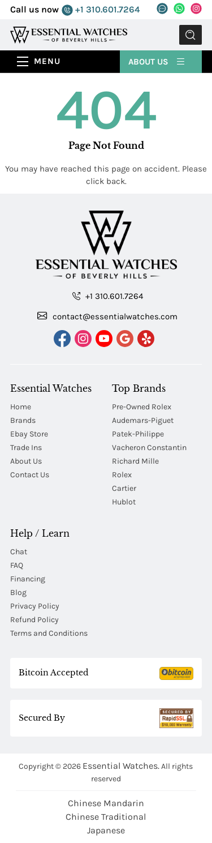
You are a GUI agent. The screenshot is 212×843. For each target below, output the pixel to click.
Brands (23, 420)
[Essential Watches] (68, 34)
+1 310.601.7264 (101, 10)
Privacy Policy (34, 606)
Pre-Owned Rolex (141, 407)
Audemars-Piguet (143, 420)
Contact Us (29, 475)
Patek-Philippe (138, 434)
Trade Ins (26, 447)
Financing (27, 579)
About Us (157, 61)
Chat (18, 552)
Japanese (106, 830)
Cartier (124, 488)
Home (20, 407)
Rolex (122, 475)
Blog (18, 592)
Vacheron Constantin (149, 447)
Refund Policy (34, 619)
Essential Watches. (121, 765)
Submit (190, 35)
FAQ (16, 565)
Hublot (124, 502)
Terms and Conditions (49, 633)
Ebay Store (29, 434)
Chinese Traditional (106, 816)
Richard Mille (135, 461)
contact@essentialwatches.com (107, 316)
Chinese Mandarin (106, 803)
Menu (47, 61)
